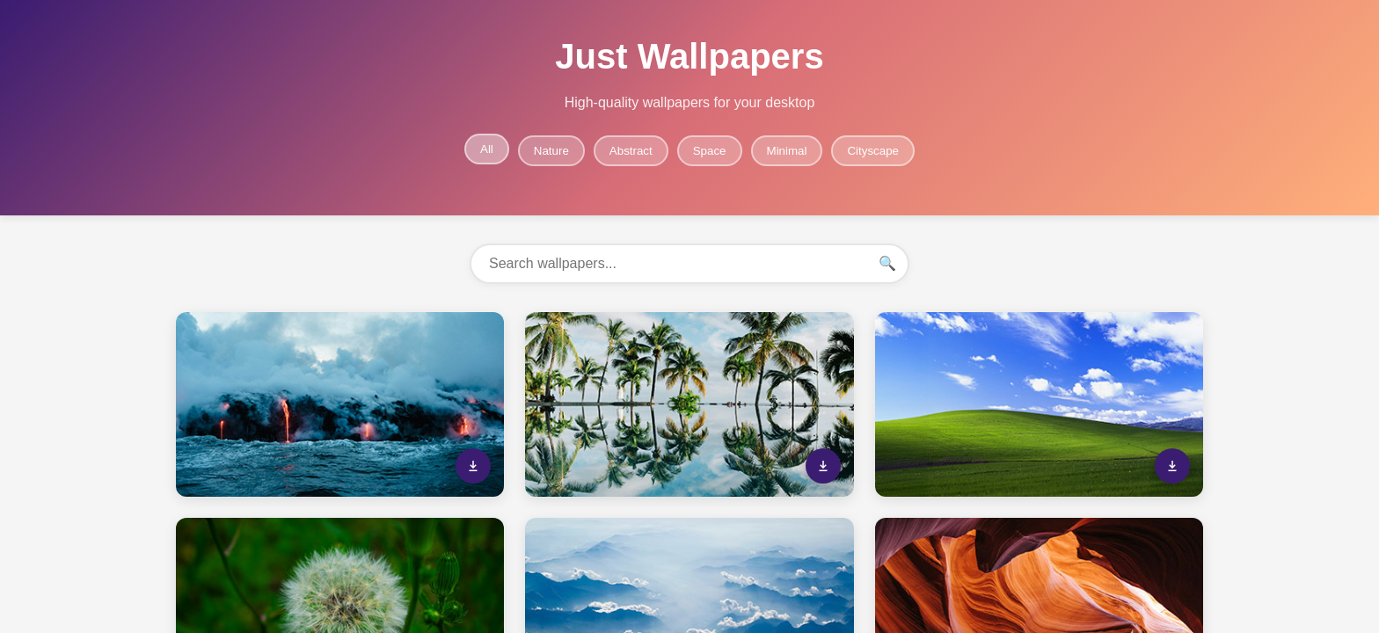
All (486, 149)
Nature (551, 150)
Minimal (787, 150)
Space (709, 150)
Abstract (631, 150)
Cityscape (873, 150)
